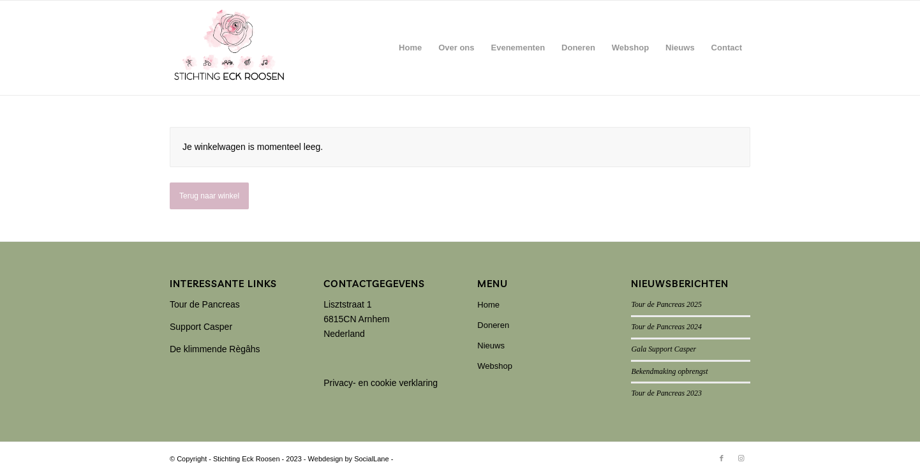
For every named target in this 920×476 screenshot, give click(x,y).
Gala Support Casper (663, 349)
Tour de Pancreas (205, 304)
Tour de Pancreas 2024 (666, 326)
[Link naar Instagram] (740, 458)
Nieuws (491, 345)
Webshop (494, 366)
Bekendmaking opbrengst (669, 371)
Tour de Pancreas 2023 (666, 393)
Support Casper (201, 327)
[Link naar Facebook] (721, 458)
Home (488, 304)
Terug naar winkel (209, 195)
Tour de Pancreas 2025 (666, 304)
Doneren (493, 325)
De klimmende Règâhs (215, 349)
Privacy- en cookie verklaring (380, 383)
